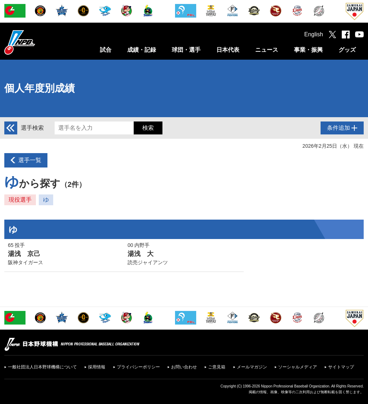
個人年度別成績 (39, 88)
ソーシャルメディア (297, 366)
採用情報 (96, 366)
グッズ (347, 50)
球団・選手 (186, 50)
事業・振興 (308, 50)
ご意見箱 (216, 366)
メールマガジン (252, 366)
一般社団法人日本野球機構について (42, 366)
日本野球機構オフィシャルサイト (37, 42)
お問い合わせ (184, 366)
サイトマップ (341, 366)
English (313, 34)
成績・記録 (141, 50)
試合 (105, 50)
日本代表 (227, 50)
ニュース (266, 50)
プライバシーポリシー (138, 366)
